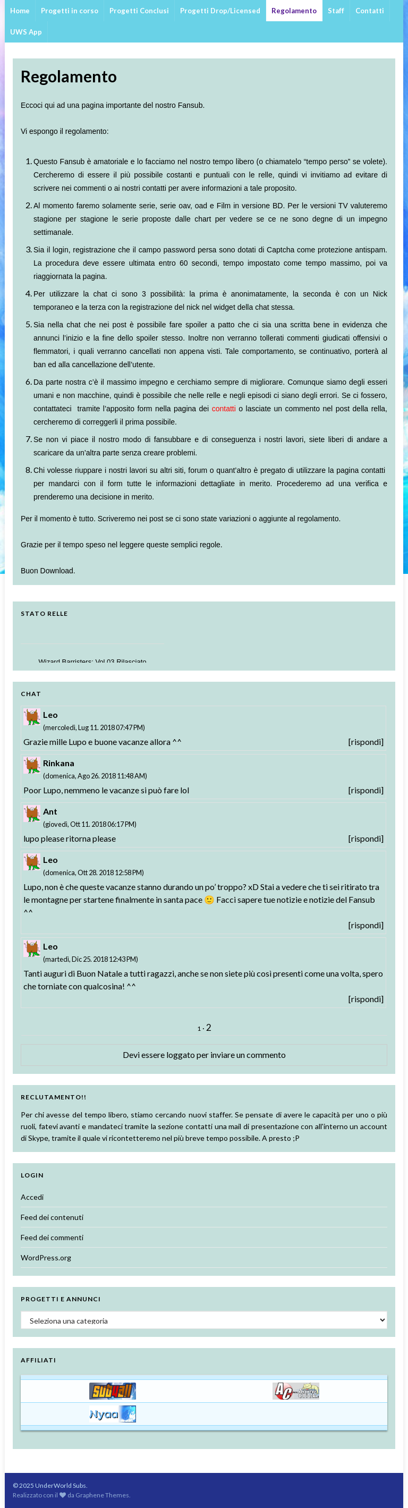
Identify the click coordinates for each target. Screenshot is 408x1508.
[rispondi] (366, 741)
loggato (180, 1054)
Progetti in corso (69, 10)
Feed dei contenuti (52, 1217)
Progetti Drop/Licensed (220, 10)
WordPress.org (46, 1257)
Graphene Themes (102, 1495)
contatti (373, 470)
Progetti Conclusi (139, 10)
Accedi (32, 1196)
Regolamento (294, 10)
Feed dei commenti (52, 1237)
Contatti (369, 10)
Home (20, 10)
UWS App (26, 32)
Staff (336, 10)
